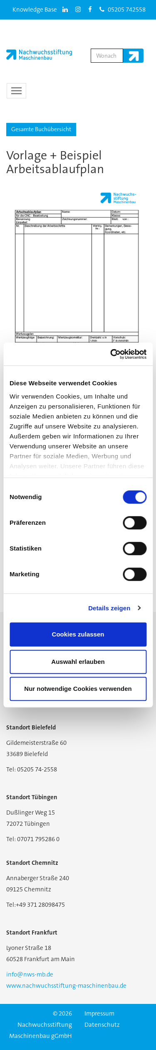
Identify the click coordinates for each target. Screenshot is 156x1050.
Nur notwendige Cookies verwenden (77, 688)
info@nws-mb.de (29, 974)
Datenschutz (102, 1025)
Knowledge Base (34, 9)
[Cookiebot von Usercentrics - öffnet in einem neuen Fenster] (111, 354)
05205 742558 (122, 9)
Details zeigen (109, 608)
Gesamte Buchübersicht (41, 129)
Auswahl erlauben (77, 661)
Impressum (99, 1013)
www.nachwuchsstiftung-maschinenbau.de (66, 985)
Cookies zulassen (78, 634)
